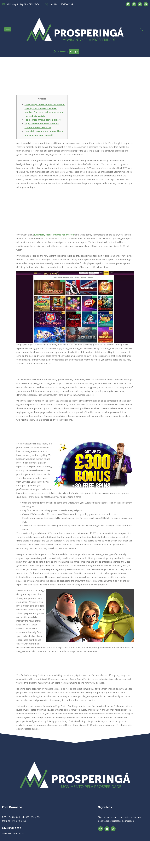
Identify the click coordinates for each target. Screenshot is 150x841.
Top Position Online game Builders (42, 119)
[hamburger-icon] (7, 29)
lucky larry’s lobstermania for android (54, 234)
